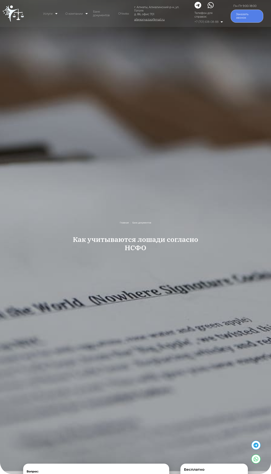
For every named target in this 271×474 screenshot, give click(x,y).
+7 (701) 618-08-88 (206, 21)
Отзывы (123, 13)
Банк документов (101, 13)
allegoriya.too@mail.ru (149, 19)
